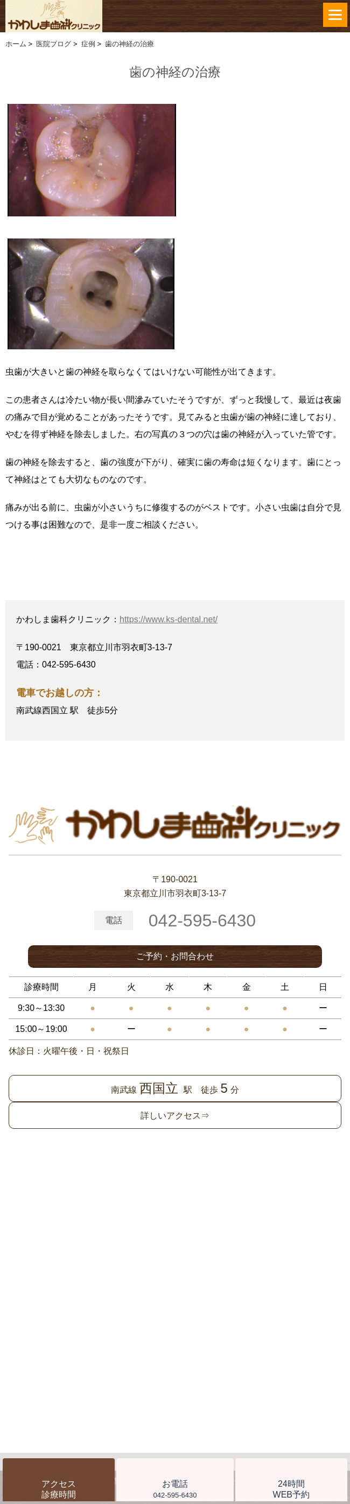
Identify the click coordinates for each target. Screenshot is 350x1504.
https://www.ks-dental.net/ (169, 619)
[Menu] (335, 15)
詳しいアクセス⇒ (175, 1115)
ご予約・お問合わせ (175, 956)
